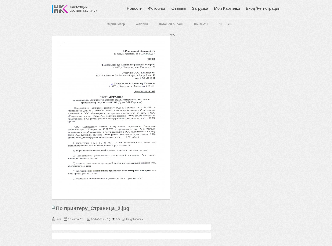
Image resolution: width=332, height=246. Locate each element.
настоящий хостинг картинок (83, 8)
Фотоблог (157, 8)
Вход (250, 8)
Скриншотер (116, 24)
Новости (134, 8)
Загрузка (200, 8)
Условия (142, 24)
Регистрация (268, 8)
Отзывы (179, 8)
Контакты (201, 24)
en (230, 24)
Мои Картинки (227, 8)
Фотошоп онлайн (171, 24)
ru (220, 24)
